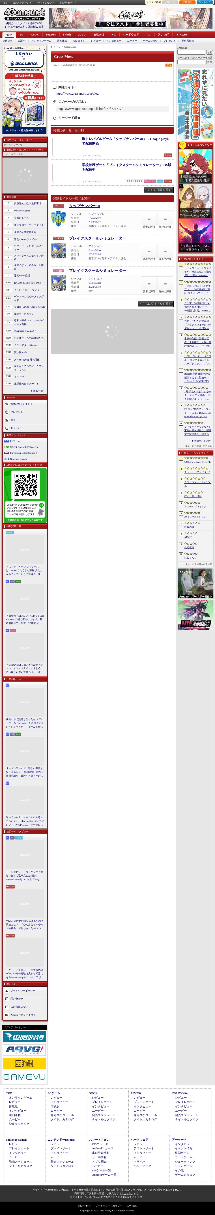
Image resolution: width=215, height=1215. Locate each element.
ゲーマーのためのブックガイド (29, 298)
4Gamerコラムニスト (25, 330)
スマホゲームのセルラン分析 (29, 257)
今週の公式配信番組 (25, 232)
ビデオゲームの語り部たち (29, 338)
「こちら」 (127, 1193)
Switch (67, 34)
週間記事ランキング (22, 403)
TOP (9, 35)
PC (21, 34)
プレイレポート (102, 1102)
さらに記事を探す (159, 189)
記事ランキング (19, 1124)
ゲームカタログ (185, 1174)
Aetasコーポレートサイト (24, 1014)
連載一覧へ (39, 390)
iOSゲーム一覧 (101, 1170)
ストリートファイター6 (197, 472)
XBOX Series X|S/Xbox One (24, 447)
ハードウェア (131, 34)
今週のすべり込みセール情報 (29, 267)
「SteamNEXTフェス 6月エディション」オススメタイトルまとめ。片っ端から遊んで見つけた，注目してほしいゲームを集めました (24, 668)
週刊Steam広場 (22, 275)
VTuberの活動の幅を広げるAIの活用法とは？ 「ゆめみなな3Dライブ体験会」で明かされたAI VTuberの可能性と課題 (25, 925)
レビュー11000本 (15, 26)
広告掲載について (20, 1006)
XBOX (35, 34)
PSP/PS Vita (179, 1093)
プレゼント (169, 41)
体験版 (13, 1106)
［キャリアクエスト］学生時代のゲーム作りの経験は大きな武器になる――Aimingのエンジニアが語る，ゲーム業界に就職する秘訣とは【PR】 (24, 973)
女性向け (99, 34)
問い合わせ (66, 2)
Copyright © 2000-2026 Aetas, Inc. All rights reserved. (107, 1210)
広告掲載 (132, 1205)
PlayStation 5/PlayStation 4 (23, 452)
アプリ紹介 (99, 1161)
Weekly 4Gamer (22, 210)
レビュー (96, 41)
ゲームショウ (150, 41)
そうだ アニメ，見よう (26, 290)
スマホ (82, 34)
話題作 (22, 41)
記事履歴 (187, 2)
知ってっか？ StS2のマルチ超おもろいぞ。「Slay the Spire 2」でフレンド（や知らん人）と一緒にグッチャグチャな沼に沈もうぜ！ (25, 821)
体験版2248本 (36, 26)
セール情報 (99, 1157)
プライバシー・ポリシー (108, 1205)
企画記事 (8, 41)
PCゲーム (15, 441)
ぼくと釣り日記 (193, 496)
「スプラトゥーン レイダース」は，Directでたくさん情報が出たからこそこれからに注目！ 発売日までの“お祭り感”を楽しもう (24, 570)
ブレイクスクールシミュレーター (97, 238)
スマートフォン (99, 1139)
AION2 (188, 537)
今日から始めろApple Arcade (29, 306)
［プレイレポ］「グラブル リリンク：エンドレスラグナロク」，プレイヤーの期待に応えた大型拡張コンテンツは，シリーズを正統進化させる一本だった (197, 360)
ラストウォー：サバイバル (197, 484)
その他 (179, 1170)
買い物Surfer (21, 352)
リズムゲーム (183, 1166)
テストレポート (144, 1148)
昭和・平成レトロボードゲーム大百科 (29, 322)
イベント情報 (183, 1148)
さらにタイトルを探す (156, 303)
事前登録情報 (101, 1153)
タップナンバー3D (84, 206)
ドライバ (15, 428)
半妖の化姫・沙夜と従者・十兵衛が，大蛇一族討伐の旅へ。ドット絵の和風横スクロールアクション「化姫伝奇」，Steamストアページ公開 (197, 342)
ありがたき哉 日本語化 (26, 359)
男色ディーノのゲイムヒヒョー (29, 247)
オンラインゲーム (41, 41)
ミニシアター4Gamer (25, 345)
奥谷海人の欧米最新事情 (27, 203)
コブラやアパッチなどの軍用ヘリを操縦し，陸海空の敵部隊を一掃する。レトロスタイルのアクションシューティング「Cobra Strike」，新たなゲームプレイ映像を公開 (198, 430)
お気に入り (170, 2)
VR (114, 34)
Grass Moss (94, 218)
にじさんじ (190, 557)
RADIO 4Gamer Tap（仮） (28, 282)
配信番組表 (188, 41)
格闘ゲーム (182, 1153)
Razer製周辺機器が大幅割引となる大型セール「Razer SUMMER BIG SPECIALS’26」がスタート (197, 377)
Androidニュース (102, 1148)
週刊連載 (62, 41)
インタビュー (114, 41)
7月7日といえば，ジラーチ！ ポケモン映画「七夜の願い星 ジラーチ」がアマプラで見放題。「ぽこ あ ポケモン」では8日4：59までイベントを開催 (197, 395)
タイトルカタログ (62, 1119)
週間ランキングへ (203, 441)
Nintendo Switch (18, 459)
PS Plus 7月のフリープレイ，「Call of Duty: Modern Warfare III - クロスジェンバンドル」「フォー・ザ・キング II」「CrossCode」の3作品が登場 (197, 413)
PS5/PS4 (51, 34)
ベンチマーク (142, 1166)
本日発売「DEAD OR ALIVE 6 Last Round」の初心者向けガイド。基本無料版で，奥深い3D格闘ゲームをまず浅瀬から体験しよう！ (25, 619)
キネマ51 (19, 376)
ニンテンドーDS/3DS (61, 1139)
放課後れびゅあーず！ (26, 383)
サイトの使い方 (46, 2)
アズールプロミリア (195, 506)
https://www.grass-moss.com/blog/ (77, 93)
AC (148, 34)
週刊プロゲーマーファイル (29, 225)
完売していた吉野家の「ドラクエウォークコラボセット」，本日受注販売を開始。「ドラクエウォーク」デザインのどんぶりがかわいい (197, 325)
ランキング (205, 2)
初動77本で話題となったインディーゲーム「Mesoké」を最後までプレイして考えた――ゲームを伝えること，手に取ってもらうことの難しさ (24, 723)
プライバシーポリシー (23, 990)
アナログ (163, 34)
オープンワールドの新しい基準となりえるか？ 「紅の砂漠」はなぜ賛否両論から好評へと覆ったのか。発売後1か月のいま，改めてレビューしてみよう (25, 772)
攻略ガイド (79, 41)
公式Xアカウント (22, 2)
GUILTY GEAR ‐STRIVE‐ (197, 461)
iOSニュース (100, 1144)
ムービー (132, 41)
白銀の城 (189, 527)
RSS (5, 2)
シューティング (185, 1161)
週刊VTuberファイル (25, 239)
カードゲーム (183, 1157)
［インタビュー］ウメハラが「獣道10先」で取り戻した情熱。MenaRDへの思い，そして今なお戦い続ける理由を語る (24, 876)
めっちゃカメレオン (195, 516)
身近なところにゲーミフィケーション (29, 368)
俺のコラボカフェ (24, 314)
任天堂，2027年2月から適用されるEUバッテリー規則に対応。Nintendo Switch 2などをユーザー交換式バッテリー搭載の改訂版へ (197, 307)
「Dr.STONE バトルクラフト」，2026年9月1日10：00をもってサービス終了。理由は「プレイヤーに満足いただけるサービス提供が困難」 (197, 289)
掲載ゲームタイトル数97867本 (24, 23)
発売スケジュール (62, 1115)
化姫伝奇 (189, 547)
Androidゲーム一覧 (104, 1174)
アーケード (179, 1139)
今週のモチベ (21, 217)
